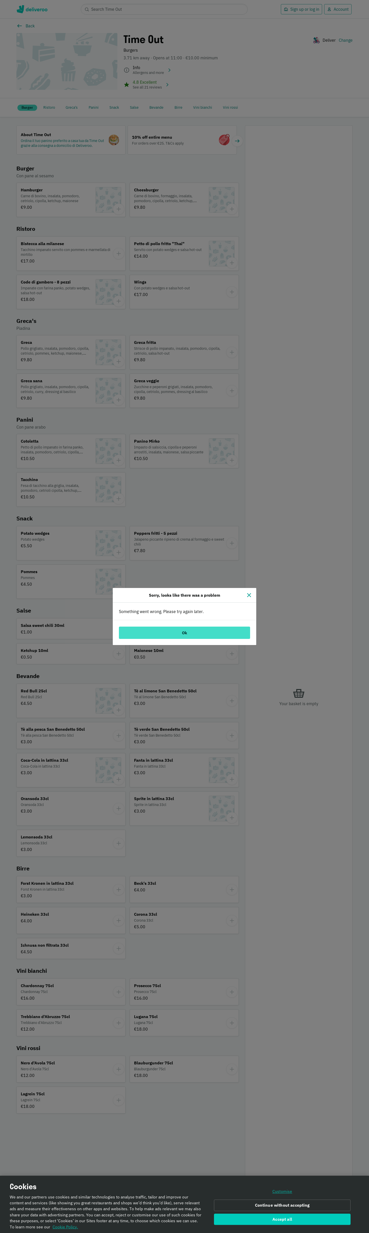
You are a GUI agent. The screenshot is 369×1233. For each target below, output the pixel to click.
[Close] (249, 595)
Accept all (282, 1221)
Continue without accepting (282, 1207)
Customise (282, 1193)
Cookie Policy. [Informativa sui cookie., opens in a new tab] (65, 1228)
